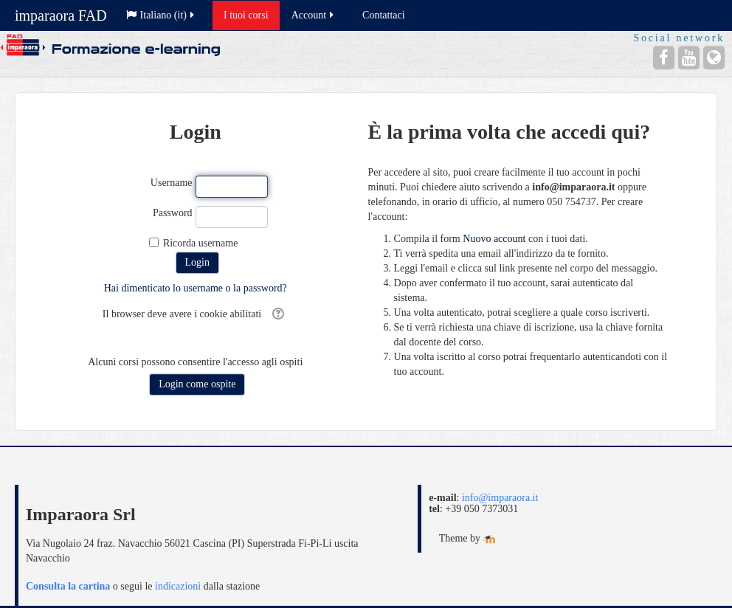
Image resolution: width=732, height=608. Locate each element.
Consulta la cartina (68, 586)
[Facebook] (663, 57)
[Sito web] (714, 57)
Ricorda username (200, 243)
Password (173, 212)
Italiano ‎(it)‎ (161, 15)
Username (172, 182)
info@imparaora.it (500, 497)
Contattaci (383, 15)
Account (313, 15)
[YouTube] (689, 57)
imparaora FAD (61, 15)
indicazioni (178, 586)
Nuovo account (494, 238)
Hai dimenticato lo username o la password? (195, 288)
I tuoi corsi (246, 15)
